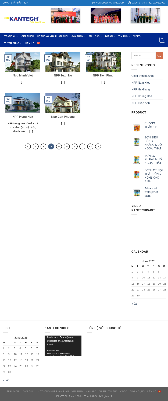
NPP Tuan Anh (140, 102)
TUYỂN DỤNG (13, 43)
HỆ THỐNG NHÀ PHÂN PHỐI (52, 36)
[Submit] (159, 55)
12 (90, 146)
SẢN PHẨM (79, 36)
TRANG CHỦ (11, 36)
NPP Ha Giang (140, 89)
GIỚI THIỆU (28, 36)
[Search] (162, 40)
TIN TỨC (124, 36)
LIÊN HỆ (29, 43)
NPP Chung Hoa (141, 96)
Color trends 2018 (142, 75)
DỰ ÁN (110, 36)
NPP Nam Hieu (140, 82)
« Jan (134, 303)
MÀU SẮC (95, 36)
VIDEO (137, 36)
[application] (63, 346)
